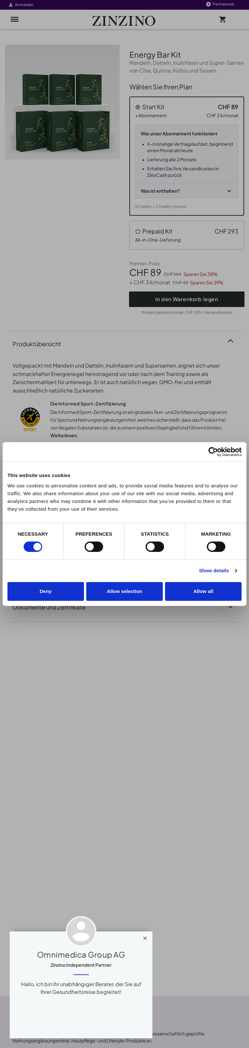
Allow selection (124, 591)
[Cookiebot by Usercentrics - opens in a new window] (213, 452)
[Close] (145, 937)
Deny (46, 591)
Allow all (203, 591)
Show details (214, 570)
